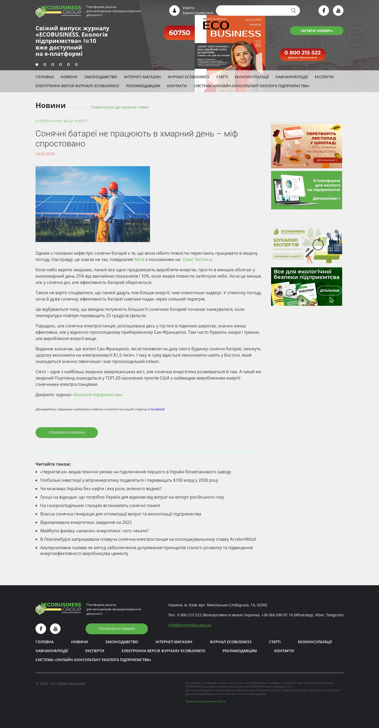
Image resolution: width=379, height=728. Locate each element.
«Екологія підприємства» (97, 394)
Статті (222, 76)
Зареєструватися (197, 12)
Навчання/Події (292, 76)
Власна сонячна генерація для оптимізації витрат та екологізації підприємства (120, 514)
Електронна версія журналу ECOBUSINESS (77, 85)
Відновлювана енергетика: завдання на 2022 (86, 522)
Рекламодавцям (143, 85)
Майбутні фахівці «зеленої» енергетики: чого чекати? (94, 531)
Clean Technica (196, 259)
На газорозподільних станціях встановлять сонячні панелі (100, 505)
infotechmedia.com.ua (189, 624)
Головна (45, 76)
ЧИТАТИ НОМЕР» (317, 30)
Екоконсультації (252, 76)
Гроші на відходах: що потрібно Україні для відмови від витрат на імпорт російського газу (132, 497)
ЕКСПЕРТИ (324, 76)
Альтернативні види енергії (62, 121)
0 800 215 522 (189, 614)
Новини (69, 76)
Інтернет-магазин (142, 76)
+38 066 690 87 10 (277, 614)
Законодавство (100, 76)
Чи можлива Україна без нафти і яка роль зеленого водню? (100, 488)
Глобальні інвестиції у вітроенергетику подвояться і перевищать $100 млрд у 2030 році (129, 480)
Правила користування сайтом (206, 701)
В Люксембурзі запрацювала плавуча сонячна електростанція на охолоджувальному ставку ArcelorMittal (148, 539)
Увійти (188, 7)
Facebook (157, 409)
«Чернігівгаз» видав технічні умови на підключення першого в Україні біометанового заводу (135, 472)
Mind (139, 259)
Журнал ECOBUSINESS (189, 76)
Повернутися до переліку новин (120, 107)
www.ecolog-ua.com (278, 686)
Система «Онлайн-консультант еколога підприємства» (252, 85)
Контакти (177, 85)
